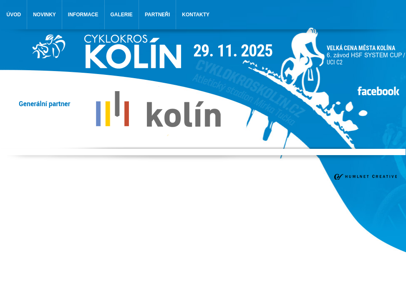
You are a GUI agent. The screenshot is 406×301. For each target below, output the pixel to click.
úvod (14, 15)
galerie (122, 15)
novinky (44, 15)
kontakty (195, 15)
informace (83, 15)
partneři (157, 15)
